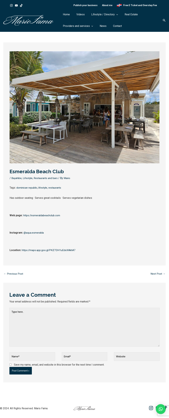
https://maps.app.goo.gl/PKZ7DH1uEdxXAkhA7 (49, 251)
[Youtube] (16, 5)
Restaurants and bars (47, 179)
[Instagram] (11, 5)
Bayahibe (16, 179)
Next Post (157, 274)
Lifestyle (28, 179)
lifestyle (44, 188)
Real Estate (119, 15)
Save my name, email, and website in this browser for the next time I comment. (59, 367)
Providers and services (76, 27)
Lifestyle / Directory (96, 15)
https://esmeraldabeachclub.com (42, 216)
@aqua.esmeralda (34, 233)
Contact (109, 27)
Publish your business (88, 5)
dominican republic (27, 188)
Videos (75, 15)
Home (64, 15)
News (98, 27)
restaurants (56, 188)
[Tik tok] (21, 5)
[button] (108, 15)
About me (109, 5)
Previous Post (14, 274)
